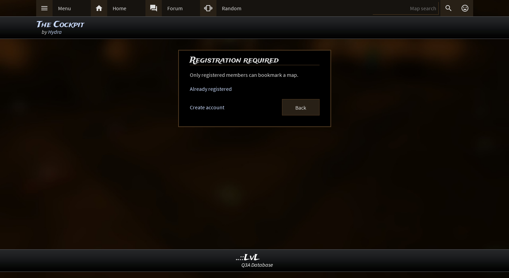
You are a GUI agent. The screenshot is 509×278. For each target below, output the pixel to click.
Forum (175, 8)
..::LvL (248, 258)
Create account (207, 107)
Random (231, 8)
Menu (64, 8)
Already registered (211, 88)
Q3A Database (257, 264)
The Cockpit (60, 25)
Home (119, 8)
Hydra (55, 31)
